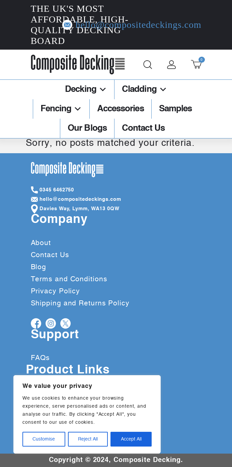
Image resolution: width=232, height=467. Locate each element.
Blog (39, 267)
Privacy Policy (55, 291)
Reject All (88, 439)
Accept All (131, 439)
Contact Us (143, 128)
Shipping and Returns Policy (80, 303)
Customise (43, 439)
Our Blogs (87, 128)
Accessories (120, 109)
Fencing (61, 109)
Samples (175, 109)
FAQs (40, 357)
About (41, 242)
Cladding (144, 89)
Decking (86, 89)
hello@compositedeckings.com (176, 24)
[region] (87, 414)
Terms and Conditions (69, 279)
